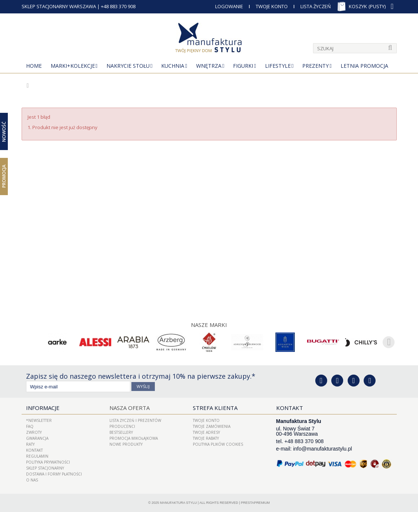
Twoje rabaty (206, 438)
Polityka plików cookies (218, 444)
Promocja (4, 176)
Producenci (122, 426)
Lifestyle (278, 65)
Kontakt (34, 450)
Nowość (4, 131)
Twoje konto (206, 420)
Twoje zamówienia (211, 426)
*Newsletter (39, 420)
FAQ (29, 426)
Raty (30, 444)
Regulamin (37, 456)
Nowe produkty (126, 444)
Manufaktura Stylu (178, 503)
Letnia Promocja (364, 65)
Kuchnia (172, 65)
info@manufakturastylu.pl (322, 449)
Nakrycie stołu (128, 65)
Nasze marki (209, 324)
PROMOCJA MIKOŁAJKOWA (133, 438)
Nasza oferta (129, 407)
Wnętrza (208, 65)
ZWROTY (34, 432)
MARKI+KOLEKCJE (73, 65)
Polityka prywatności (48, 462)
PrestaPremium (255, 503)
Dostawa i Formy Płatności (54, 474)
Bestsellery (121, 432)
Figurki (243, 65)
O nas (32, 480)
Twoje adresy (206, 432)
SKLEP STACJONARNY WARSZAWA (59, 6)
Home (34, 65)
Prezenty (315, 65)
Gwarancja (37, 438)
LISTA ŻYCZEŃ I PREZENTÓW (135, 420)
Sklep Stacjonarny (45, 468)
